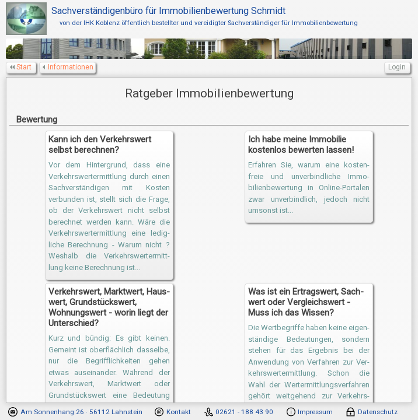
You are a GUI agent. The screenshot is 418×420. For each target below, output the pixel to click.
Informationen (68, 67)
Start (21, 67)
